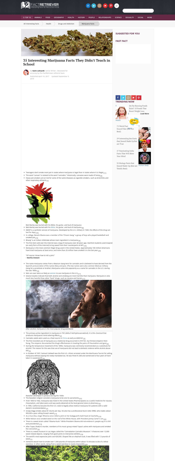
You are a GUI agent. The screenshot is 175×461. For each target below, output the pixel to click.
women (53, 273)
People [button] (92, 17)
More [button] (149, 17)
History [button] (81, 17)
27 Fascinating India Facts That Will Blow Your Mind (125, 153)
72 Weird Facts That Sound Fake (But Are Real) (125, 129)
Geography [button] (59, 17)
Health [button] (71, 17)
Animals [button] (38, 17)
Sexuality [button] (129, 17)
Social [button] (140, 17)
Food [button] (48, 17)
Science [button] (118, 17)
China (65, 338)
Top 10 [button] (27, 17)
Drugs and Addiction (66, 24)
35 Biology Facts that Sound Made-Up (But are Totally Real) (127, 166)
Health (48, 24)
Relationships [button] (105, 17)
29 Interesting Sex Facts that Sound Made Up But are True (127, 141)
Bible (53, 227)
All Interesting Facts (31, 24)
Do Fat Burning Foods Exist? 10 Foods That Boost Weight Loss (138, 108)
